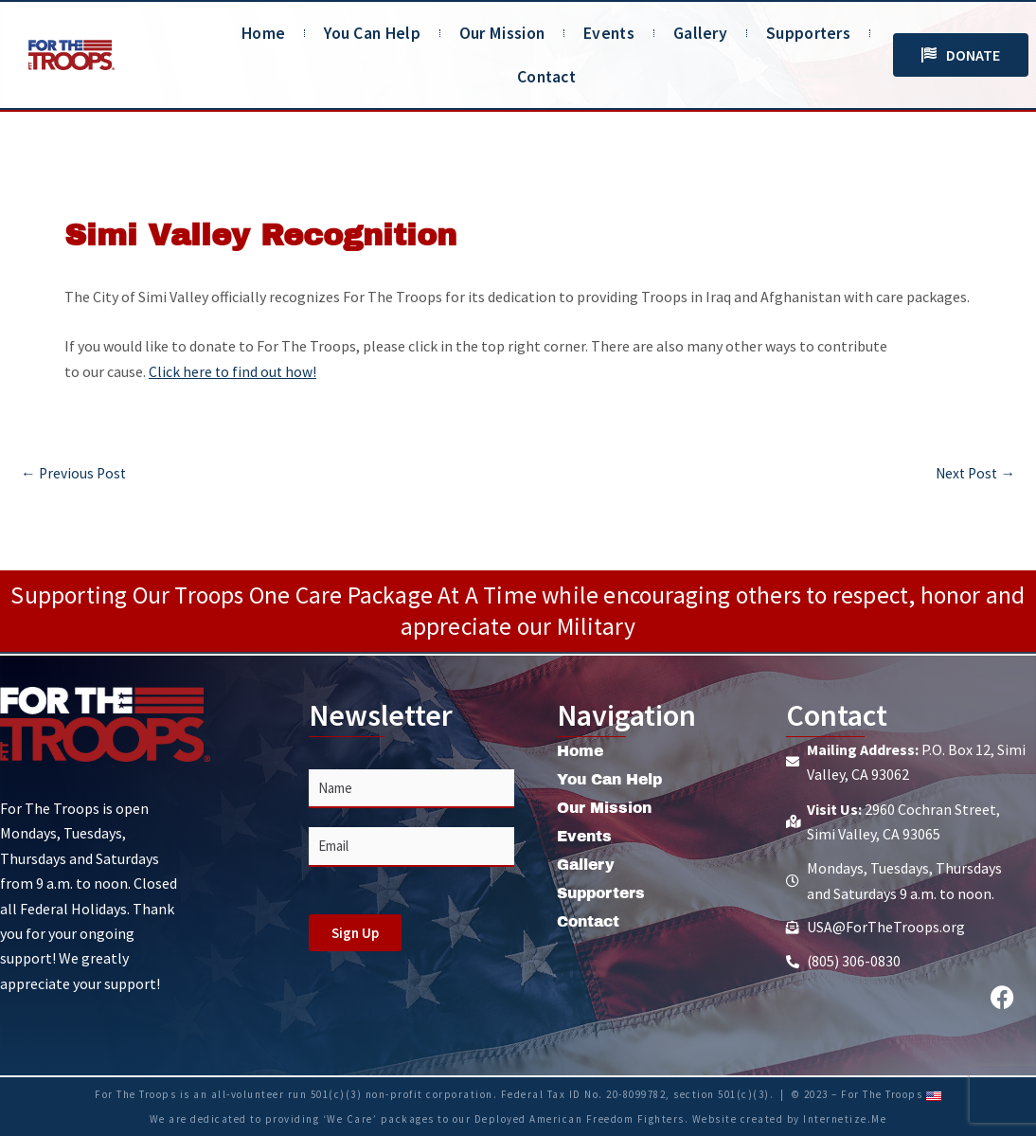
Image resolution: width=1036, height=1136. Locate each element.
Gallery (700, 33)
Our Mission (502, 33)
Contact (546, 76)
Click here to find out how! (233, 371)
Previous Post (75, 471)
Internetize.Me (844, 1119)
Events (608, 33)
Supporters (808, 33)
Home (263, 33)
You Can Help (372, 33)
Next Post (973, 471)
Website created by (748, 1119)
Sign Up (355, 933)
